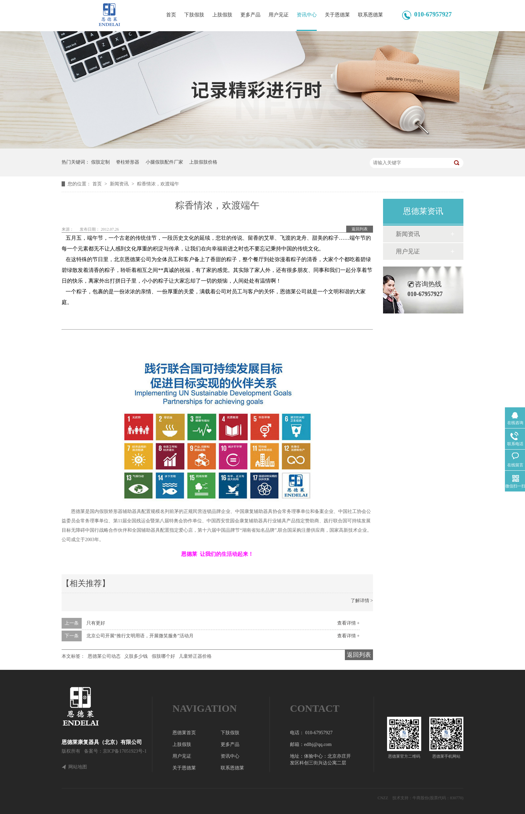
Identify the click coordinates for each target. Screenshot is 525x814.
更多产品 (250, 14)
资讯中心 (307, 14)
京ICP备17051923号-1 (125, 751)
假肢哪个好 (163, 656)
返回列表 (360, 229)
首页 (171, 14)
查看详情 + (348, 623)
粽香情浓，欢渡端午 (158, 183)
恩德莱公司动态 (104, 656)
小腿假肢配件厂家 (164, 162)
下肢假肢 (194, 14)
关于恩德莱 (337, 14)
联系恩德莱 (370, 14)
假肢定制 (100, 162)
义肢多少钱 (136, 656)
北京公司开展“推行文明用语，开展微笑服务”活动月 (140, 635)
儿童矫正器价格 (195, 656)
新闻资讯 (120, 183)
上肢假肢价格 (203, 162)
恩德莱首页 (184, 732)
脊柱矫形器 (127, 162)
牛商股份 (420, 798)
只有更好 (95, 623)
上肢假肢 (222, 14)
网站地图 (77, 767)
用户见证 (279, 14)
